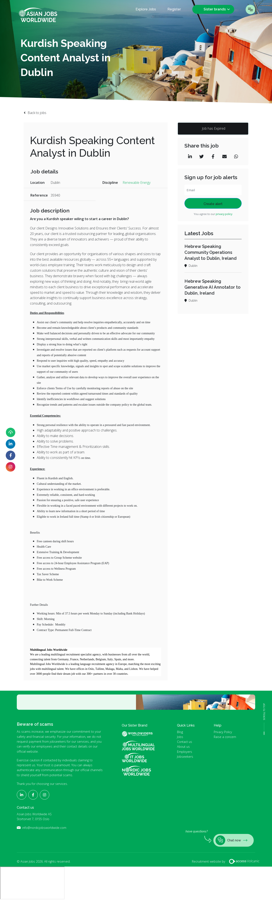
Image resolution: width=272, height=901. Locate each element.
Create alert (213, 204)
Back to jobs (37, 112)
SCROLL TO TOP (264, 711)
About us (183, 747)
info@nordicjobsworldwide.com (44, 828)
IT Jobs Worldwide (138, 757)
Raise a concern (225, 737)
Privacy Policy (223, 732)
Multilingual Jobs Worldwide (138, 745)
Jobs (180, 737)
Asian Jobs (38, 15)
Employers (184, 752)
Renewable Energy (136, 182)
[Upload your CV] (10, 432)
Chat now (231, 840)
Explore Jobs (146, 9)
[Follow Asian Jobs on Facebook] (10, 455)
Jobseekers (185, 757)
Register (174, 9)
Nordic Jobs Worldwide (136, 771)
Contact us (184, 742)
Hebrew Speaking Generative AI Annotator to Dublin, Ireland (212, 287)
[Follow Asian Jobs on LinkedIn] (10, 444)
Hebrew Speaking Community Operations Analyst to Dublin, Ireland (210, 252)
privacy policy (224, 214)
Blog (180, 732)
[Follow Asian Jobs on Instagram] (10, 467)
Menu (250, 9)
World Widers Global (140, 734)
